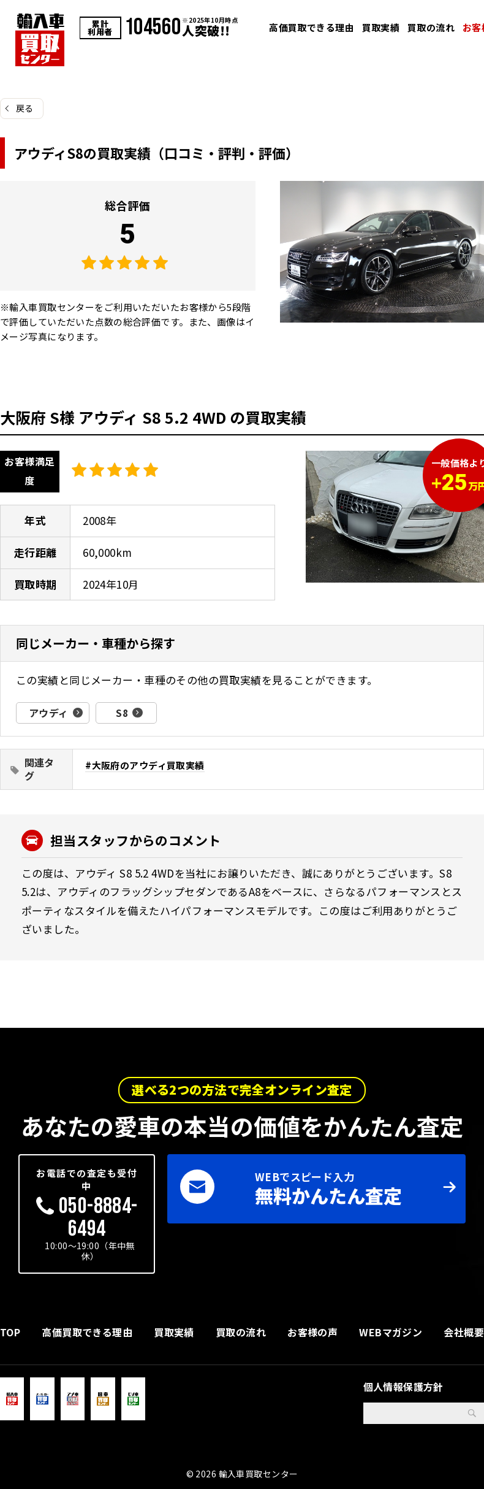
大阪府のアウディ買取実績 (148, 764)
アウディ (49, 712)
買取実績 (381, 27)
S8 (122, 712)
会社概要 (464, 1331)
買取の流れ (431, 27)
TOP (10, 1331)
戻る (25, 108)
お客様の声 (312, 1331)
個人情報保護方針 (403, 1386)
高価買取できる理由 (311, 27)
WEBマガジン (390, 1331)
